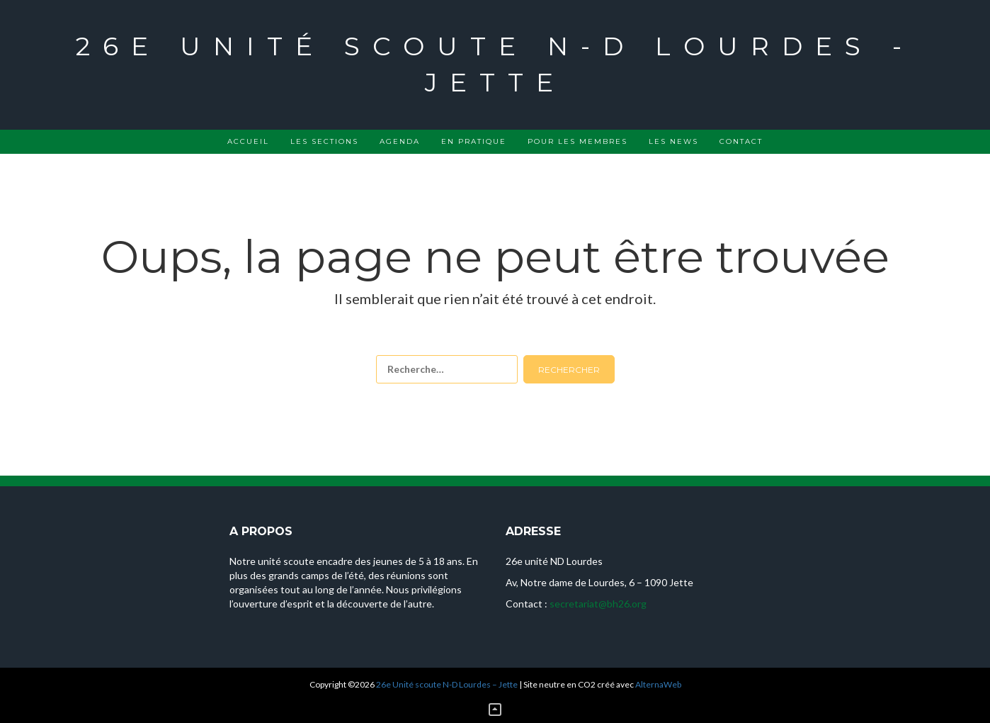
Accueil (248, 141)
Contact (741, 141)
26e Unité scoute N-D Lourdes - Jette (495, 64)
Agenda (400, 141)
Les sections (324, 141)
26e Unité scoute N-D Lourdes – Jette (447, 684)
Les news (673, 141)
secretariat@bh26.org (598, 604)
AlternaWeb (658, 684)
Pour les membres (577, 141)
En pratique (473, 141)
